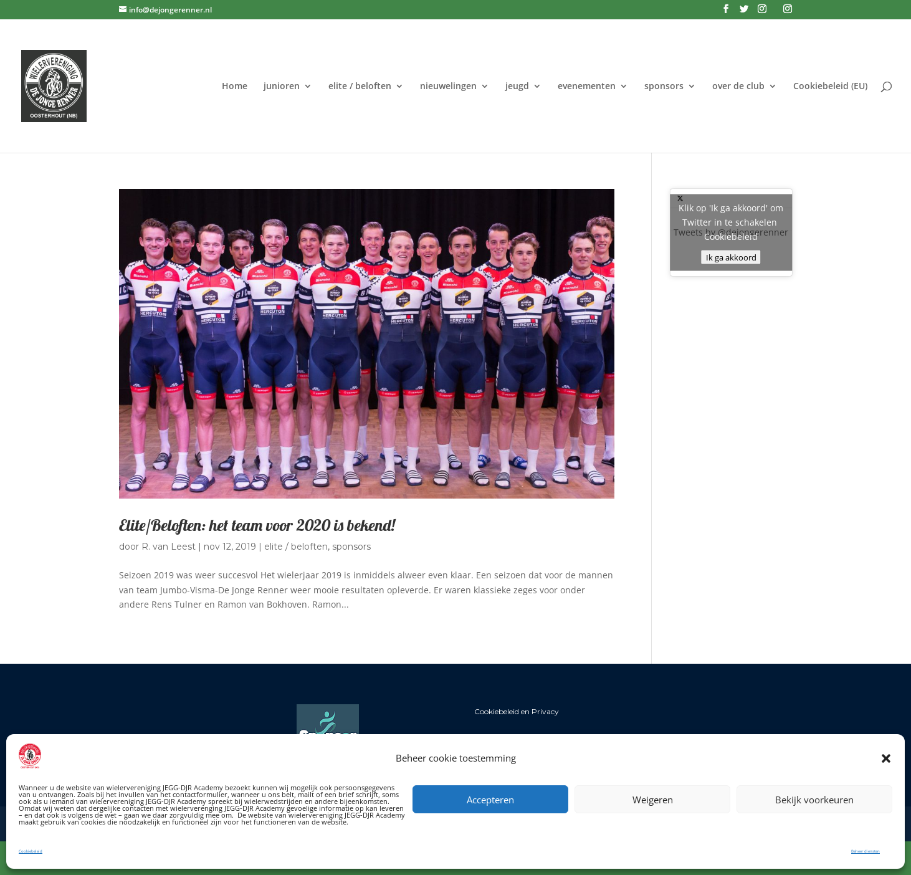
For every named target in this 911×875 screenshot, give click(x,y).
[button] (886, 758)
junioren (282, 87)
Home (234, 87)
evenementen (587, 87)
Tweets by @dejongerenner (731, 232)
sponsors (664, 87)
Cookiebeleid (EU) (830, 87)
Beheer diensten (865, 851)
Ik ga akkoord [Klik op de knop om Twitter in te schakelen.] (731, 257)
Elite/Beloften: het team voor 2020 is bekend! (257, 525)
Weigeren (652, 799)
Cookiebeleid (30, 851)
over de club (738, 87)
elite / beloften (359, 87)
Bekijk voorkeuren (814, 799)
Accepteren (490, 799)
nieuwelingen (448, 87)
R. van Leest (168, 546)
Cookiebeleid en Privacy (516, 711)
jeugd (517, 87)
